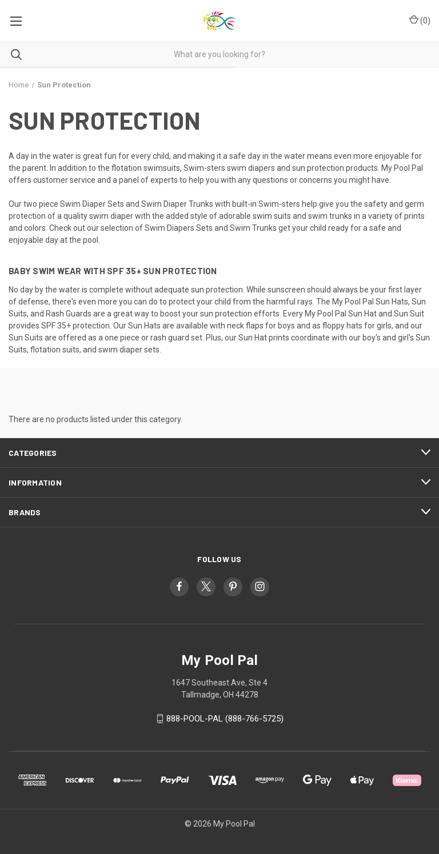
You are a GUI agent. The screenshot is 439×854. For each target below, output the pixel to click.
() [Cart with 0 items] (419, 20)
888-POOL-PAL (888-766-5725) (225, 718)
